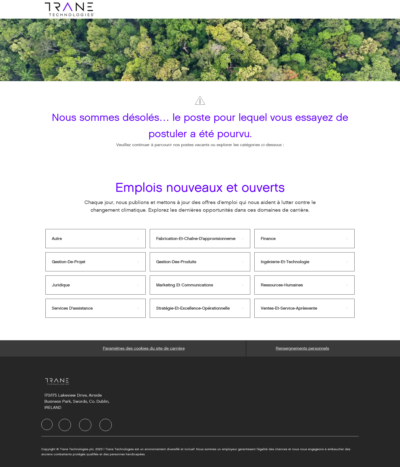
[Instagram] (105, 425)
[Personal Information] (302, 348)
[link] (95, 238)
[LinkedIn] (65, 425)
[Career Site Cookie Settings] (144, 348)
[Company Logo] (68, 9)
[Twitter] (85, 425)
